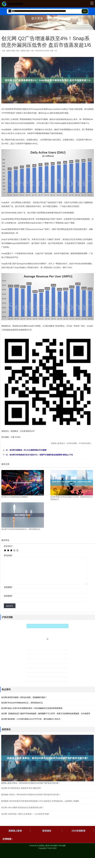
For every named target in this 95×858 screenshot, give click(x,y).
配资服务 (46, 831)
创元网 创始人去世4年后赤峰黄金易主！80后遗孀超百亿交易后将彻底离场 (31, 708)
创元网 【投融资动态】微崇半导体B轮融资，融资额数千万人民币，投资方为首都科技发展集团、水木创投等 (45, 713)
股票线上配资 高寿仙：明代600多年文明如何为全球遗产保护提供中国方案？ (30, 783)
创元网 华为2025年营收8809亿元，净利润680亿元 (22, 703)
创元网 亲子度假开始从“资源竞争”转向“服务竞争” (21, 788)
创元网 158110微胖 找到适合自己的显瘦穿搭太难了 (22, 807)
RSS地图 (53, 846)
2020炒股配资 (78, 831)
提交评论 (9, 606)
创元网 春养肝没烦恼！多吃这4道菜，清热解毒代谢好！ (24, 697)
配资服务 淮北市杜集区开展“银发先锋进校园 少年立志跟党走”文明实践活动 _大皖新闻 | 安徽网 (40, 801)
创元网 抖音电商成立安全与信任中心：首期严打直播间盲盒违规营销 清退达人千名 (41, 455)
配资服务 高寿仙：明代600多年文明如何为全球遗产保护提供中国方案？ (30, 794)
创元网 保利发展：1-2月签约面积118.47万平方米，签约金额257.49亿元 (30, 719)
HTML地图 (61, 846)
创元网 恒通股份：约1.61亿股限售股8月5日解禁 (28, 450)
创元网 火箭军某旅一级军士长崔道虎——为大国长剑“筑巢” (25, 814)
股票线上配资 (15, 831)
